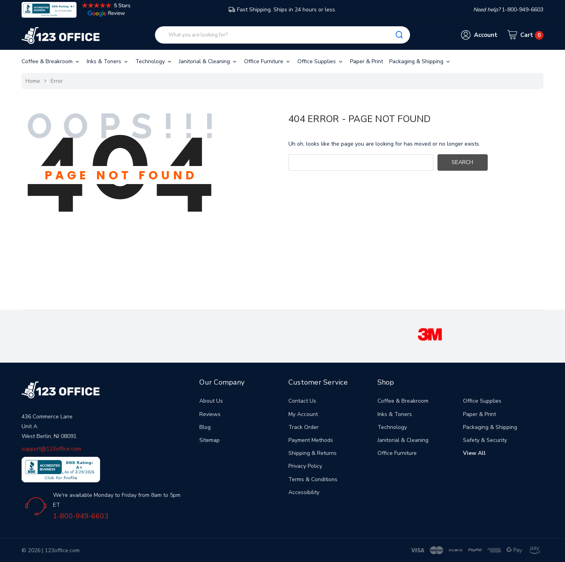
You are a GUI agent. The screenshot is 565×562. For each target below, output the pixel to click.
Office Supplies (320, 61)
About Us (211, 401)
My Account (303, 414)
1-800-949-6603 (81, 516)
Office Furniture (267, 61)
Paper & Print (366, 61)
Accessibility (303, 492)
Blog (205, 427)
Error (57, 81)
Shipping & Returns (312, 453)
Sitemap (209, 440)
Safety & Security (485, 440)
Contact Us (302, 401)
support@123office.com (51, 449)
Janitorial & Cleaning (208, 61)
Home (33, 81)
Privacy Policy (305, 466)
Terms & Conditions (312, 479)
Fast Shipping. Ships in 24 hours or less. (282, 9)
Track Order (303, 427)
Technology (154, 61)
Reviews (210, 414)
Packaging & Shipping (420, 61)
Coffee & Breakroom (51, 61)
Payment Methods (310, 440)
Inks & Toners (108, 61)
